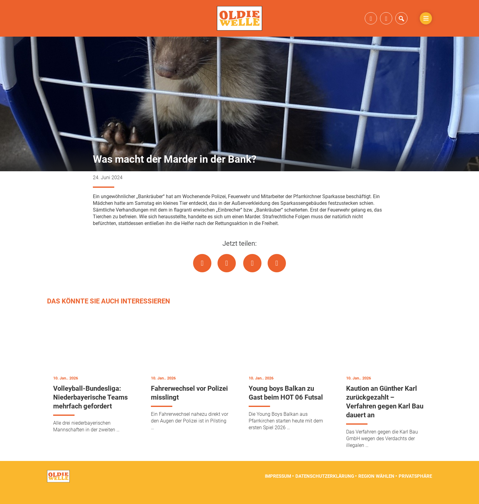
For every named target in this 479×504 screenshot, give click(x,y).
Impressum (278, 488)
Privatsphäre (415, 488)
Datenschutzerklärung (324, 488)
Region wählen (376, 488)
